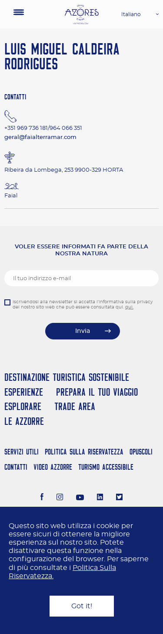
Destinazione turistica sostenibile (66, 377)
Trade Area (74, 406)
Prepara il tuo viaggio (97, 392)
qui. (129, 307)
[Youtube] (80, 498)
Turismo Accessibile (105, 467)
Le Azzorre (24, 421)
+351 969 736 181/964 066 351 (43, 128)
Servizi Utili (21, 452)
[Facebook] (42, 498)
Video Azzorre (52, 467)
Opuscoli (141, 452)
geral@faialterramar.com (40, 137)
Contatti (15, 467)
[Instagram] (60, 498)
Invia (82, 331)
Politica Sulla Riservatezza (84, 452)
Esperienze (23, 392)
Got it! (81, 606)
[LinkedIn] (100, 498)
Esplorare (22, 406)
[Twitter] (119, 498)
